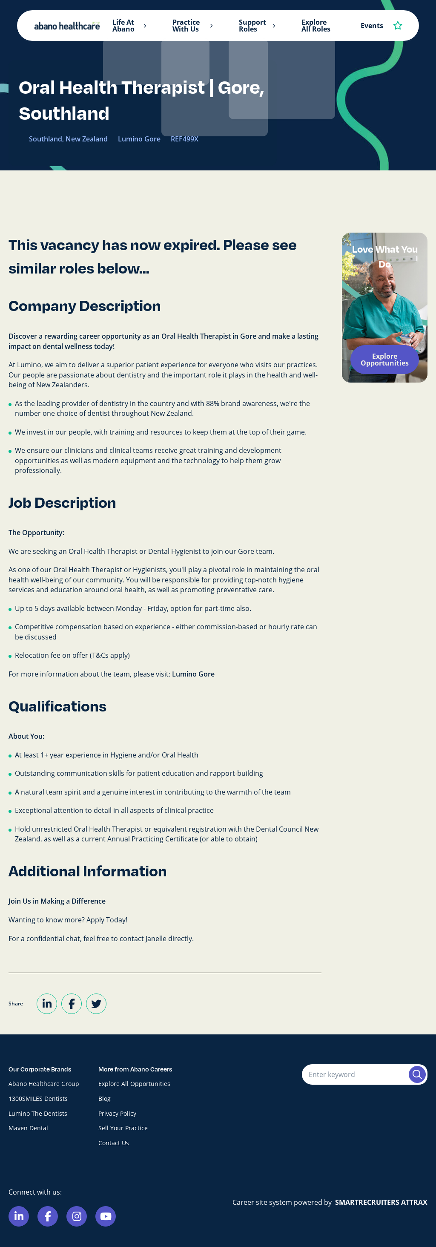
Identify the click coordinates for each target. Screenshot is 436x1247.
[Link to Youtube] (105, 1216)
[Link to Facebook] (47, 1216)
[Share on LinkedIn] (47, 1004)
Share (16, 1003)
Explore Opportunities (385, 359)
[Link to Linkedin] (19, 1216)
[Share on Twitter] (96, 1004)
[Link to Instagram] (76, 1216)
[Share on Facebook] (71, 1004)
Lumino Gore (193, 674)
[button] (145, 26)
